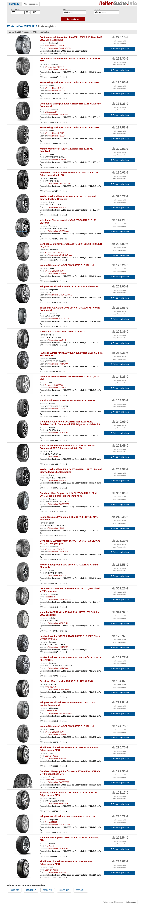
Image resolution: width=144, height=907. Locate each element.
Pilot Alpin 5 (50, 846)
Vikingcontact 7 (51, 112)
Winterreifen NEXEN (56, 91)
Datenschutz (131, 902)
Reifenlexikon (108, 902)
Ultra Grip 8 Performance (55, 780)
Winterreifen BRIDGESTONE (60, 295)
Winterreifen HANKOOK (58, 364)
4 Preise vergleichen (120, 49)
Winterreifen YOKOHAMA (58, 231)
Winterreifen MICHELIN (58, 433)
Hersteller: (98, 9)
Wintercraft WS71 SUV (54, 271)
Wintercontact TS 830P (54, 252)
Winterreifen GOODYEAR (58, 504)
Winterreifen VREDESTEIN (59, 183)
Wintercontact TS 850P (54, 46)
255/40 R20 (80, 890)
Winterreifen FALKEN (57, 388)
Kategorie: (66, 9)
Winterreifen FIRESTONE (58, 690)
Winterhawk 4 (50, 687)
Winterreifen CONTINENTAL (60, 48)
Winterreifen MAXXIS (57, 340)
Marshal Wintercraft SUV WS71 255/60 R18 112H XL (68, 400)
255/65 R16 (14, 890)
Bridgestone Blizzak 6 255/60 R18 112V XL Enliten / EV (69, 286)
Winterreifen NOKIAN (57, 207)
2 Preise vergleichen (120, 160)
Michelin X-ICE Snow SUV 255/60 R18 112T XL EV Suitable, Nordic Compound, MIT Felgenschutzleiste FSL (70, 423)
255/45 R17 (31, 890)
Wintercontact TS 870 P (54, 67)
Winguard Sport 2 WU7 (54, 133)
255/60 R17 (64, 890)
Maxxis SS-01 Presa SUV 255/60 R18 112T (62, 331)
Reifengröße (15, 9)
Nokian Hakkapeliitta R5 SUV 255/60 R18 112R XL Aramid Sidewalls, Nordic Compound (71, 470)
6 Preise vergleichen (120, 70)
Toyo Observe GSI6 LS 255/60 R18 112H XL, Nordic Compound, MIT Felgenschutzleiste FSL (67, 446)
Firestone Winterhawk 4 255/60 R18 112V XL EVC (66, 681)
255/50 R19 (47, 890)
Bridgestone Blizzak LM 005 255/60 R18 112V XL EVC (68, 816)
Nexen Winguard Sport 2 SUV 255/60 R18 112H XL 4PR (69, 82)
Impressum (119, 902)
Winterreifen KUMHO (57, 160)
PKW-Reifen (14, 4)
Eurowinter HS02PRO (54, 385)
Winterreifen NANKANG (58, 803)
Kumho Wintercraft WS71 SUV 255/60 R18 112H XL (67, 265)
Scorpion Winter (51, 756)
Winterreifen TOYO (56, 457)
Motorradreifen (31, 4)
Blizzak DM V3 (51, 711)
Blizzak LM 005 (51, 822)
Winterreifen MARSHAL (58, 409)
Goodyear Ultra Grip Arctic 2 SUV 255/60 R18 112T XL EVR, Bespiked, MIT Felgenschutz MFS (69, 494)
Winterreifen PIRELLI (57, 758)
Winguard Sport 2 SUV (54, 88)
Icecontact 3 (50, 597)
